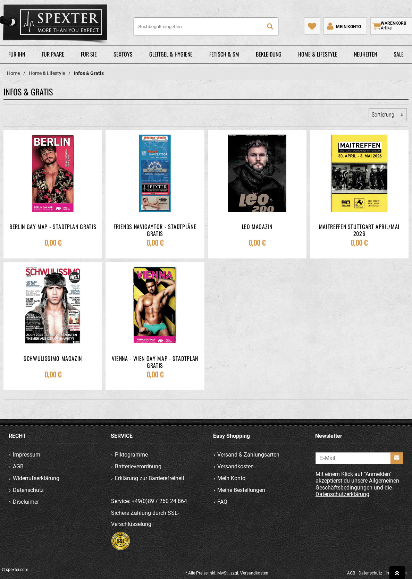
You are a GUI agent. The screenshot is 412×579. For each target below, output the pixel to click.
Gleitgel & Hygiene (171, 54)
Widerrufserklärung (36, 478)
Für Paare (53, 54)
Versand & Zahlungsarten (248, 454)
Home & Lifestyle (317, 54)
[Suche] (270, 26)
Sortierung (383, 114)
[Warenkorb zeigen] (391, 26)
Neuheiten (365, 54)
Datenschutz (28, 490)
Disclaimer (26, 502)
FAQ (222, 502)
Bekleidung (268, 54)
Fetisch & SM (224, 54)
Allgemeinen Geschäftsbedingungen (357, 484)
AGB (18, 466)
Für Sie (89, 54)
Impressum (26, 454)
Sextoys (123, 54)
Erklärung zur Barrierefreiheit (150, 478)
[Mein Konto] (343, 26)
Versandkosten (235, 466)
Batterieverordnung (138, 466)
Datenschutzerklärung (342, 494)
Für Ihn (16, 54)
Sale (399, 54)
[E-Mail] (359, 458)
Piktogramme (131, 454)
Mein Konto (231, 478)
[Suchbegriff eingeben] (206, 26)
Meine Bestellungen (241, 490)
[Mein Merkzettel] (312, 26)
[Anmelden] (396, 458)
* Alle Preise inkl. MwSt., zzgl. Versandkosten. (227, 573)
